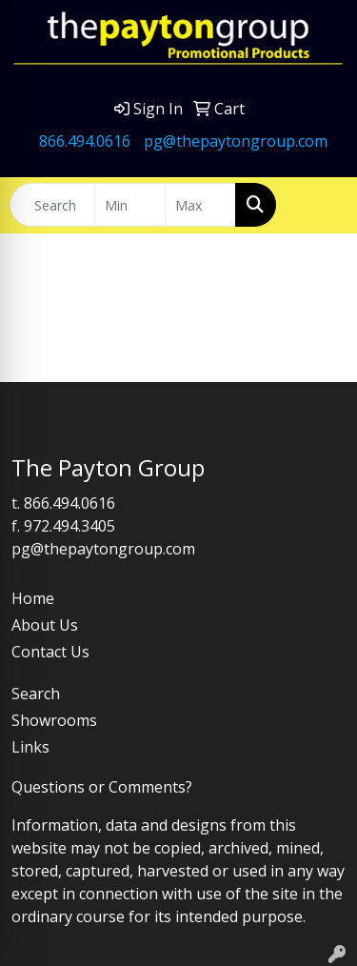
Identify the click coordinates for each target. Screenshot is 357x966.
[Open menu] (319, 205)
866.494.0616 (84, 141)
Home (32, 598)
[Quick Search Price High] (200, 205)
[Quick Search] (52, 205)
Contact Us (50, 651)
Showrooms (54, 720)
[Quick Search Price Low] (130, 205)
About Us (44, 624)
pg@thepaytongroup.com (235, 141)
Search (35, 693)
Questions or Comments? (101, 786)
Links (30, 746)
